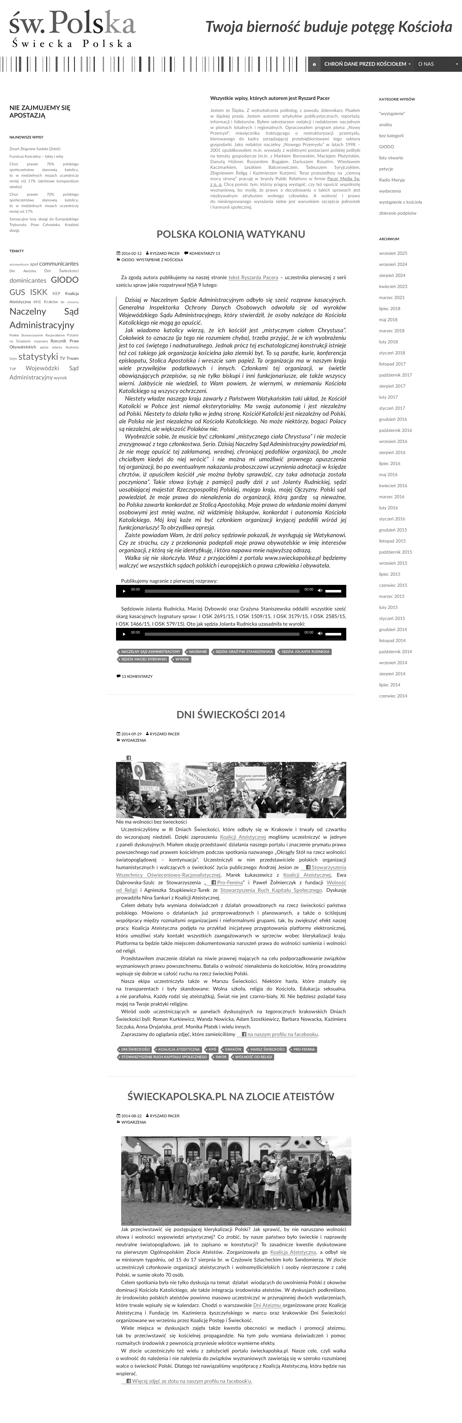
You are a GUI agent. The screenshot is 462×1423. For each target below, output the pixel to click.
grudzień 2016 (393, 419)
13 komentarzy (137, 676)
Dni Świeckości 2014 (231, 715)
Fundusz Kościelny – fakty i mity (36, 156)
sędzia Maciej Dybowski (144, 659)
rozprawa (41, 341)
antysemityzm (19, 264)
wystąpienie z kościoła (159, 260)
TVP (12, 369)
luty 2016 (388, 508)
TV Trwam (69, 358)
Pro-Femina (230, 882)
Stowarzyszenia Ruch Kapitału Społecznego (271, 890)
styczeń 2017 (392, 408)
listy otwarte (391, 158)
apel (34, 264)
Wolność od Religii (253, 1057)
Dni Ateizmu (268, 1305)
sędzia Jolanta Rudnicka (306, 651)
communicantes (59, 264)
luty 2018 (388, 342)
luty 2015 (388, 607)
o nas (426, 64)
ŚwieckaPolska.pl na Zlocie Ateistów (231, 1097)
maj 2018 (388, 320)
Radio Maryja (392, 180)
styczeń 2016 (392, 519)
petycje (386, 169)
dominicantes (27, 281)
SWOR (221, 1057)
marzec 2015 (391, 596)
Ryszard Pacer (165, 253)
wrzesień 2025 (393, 253)
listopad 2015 (392, 541)
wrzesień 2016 (393, 441)
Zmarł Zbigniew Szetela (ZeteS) (34, 149)
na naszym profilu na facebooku (283, 1034)
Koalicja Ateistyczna (179, 1049)
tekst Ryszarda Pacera (254, 277)
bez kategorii (391, 136)
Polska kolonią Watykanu (231, 235)
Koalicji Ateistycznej (243, 837)
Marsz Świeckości (267, 1049)
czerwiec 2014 (393, 696)
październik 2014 (395, 652)
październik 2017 (395, 375)
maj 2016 (388, 475)
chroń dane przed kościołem (365, 64)
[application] (231, 591)
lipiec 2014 (389, 685)
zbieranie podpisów (397, 213)
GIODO (127, 260)
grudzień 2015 (393, 530)
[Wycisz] (320, 591)
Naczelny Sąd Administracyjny (150, 651)
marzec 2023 (391, 298)
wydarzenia (133, 740)
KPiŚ (212, 1049)
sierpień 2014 (392, 674)
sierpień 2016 (392, 453)
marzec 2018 (391, 331)
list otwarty (70, 302)
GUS (17, 293)
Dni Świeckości (135, 1049)
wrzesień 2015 (393, 563)
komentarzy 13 (204, 253)
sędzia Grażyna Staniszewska (244, 651)
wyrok (182, 659)
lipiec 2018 (389, 309)
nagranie (198, 651)
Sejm (13, 358)
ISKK (38, 292)
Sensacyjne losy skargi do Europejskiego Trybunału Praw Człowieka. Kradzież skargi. (44, 224)
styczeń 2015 (392, 618)
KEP (56, 294)
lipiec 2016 (389, 464)
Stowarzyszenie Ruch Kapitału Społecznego (164, 1057)
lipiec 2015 (389, 574)
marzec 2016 (391, 497)
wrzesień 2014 (393, 663)
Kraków (233, 1049)
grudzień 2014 (393, 630)
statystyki (38, 357)
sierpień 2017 (392, 386)
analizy (385, 125)
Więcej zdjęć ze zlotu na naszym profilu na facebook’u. (192, 1381)
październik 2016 (395, 430)
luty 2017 (388, 397)
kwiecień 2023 (393, 287)
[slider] (222, 591)
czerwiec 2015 (393, 585)
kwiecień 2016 (393, 486)
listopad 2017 (392, 364)
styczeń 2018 (392, 353)
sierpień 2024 (392, 275)
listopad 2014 (392, 641)
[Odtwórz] (124, 591)
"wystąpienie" (392, 114)
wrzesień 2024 (393, 264)
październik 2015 (395, 552)
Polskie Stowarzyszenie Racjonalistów (37, 335)
